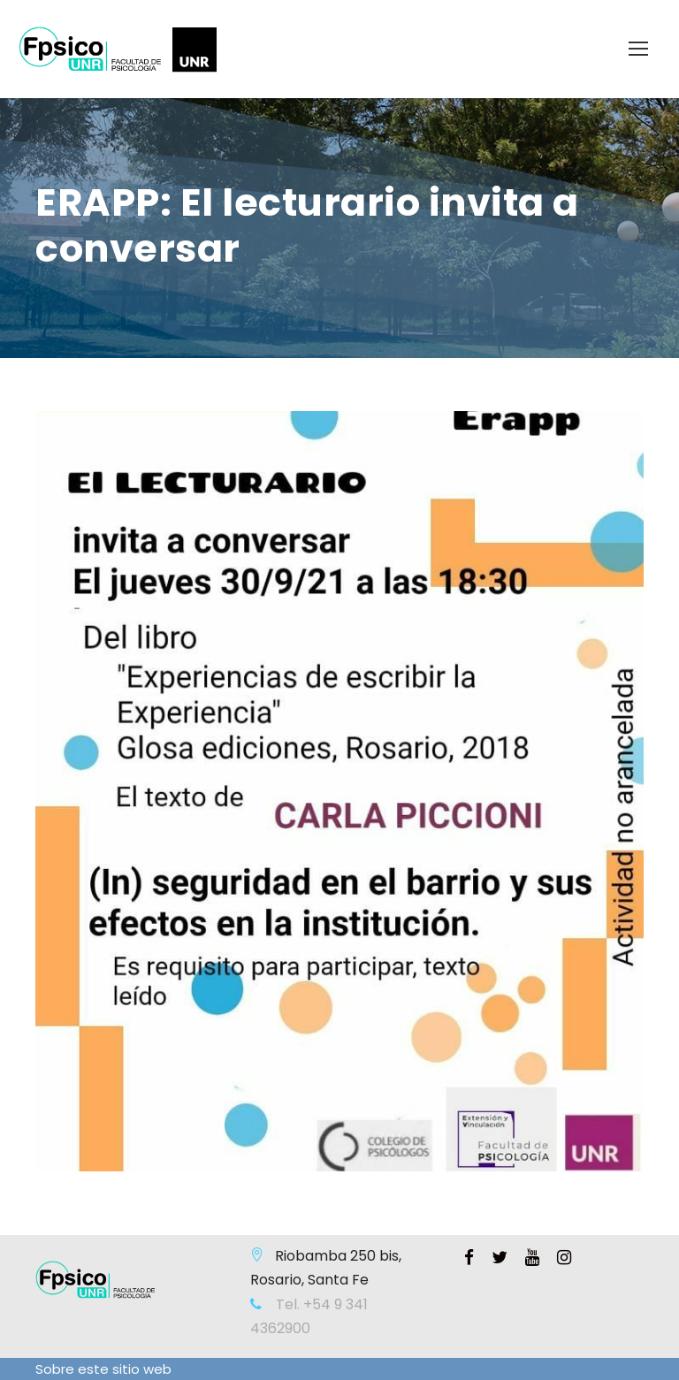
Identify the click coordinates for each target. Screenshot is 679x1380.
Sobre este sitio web (103, 1369)
